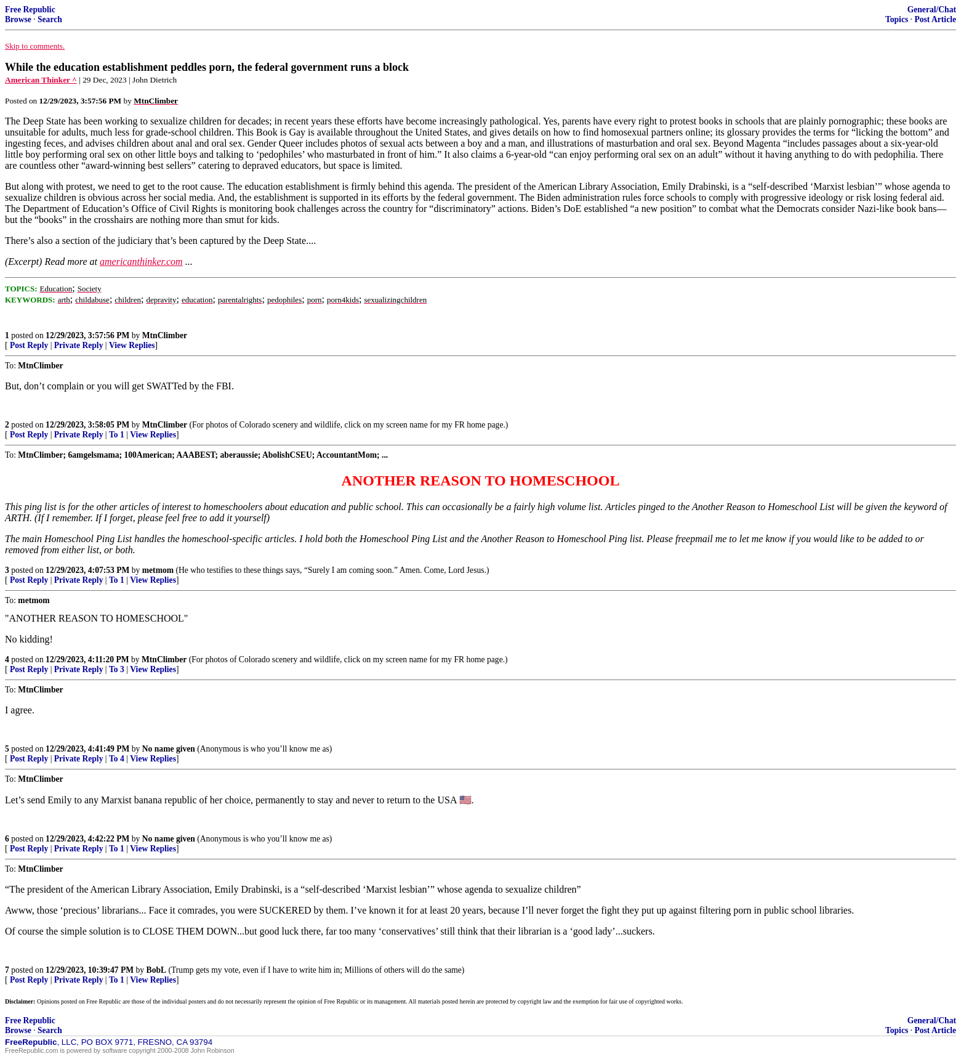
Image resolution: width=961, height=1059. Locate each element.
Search (50, 19)
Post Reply (29, 345)
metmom (158, 570)
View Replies (132, 345)
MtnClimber (164, 335)
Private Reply (78, 345)
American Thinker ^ (41, 79)
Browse (18, 19)
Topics (896, 19)
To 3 (116, 669)
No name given (170, 748)
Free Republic (30, 9)
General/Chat (931, 9)
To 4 (116, 758)
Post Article (935, 19)
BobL (157, 970)
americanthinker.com (141, 261)
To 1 (116, 434)
